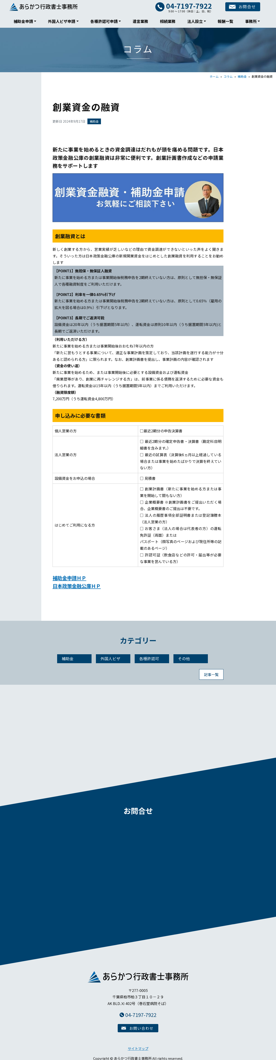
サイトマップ (138, 1046)
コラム (228, 76)
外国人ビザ (110, 659)
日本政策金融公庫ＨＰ (78, 585)
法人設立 (195, 21)
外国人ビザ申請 (61, 21)
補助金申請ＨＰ (70, 577)
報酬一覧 (225, 21)
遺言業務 (140, 21)
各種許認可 (149, 659)
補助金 (242, 76)
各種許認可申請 (104, 21)
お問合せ (245, 7)
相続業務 (168, 21)
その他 (184, 659)
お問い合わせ (141, 1026)
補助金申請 (23, 21)
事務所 (251, 21)
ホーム (214, 76)
